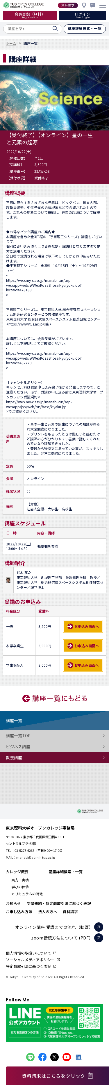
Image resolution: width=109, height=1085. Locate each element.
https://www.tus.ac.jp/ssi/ (28, 324)
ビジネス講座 (29, 746)
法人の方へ (47, 911)
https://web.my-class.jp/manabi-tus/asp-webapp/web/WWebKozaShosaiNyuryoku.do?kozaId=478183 (44, 285)
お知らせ (13, 903)
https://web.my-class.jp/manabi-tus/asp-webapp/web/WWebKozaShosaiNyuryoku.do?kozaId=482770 (44, 358)
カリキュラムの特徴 (27, 893)
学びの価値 (20, 886)
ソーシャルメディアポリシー (30, 959)
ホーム (11, 43)
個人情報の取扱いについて (28, 953)
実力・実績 (20, 879)
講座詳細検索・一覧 (66, 871)
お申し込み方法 (19, 911)
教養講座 (29, 757)
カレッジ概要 (17, 871)
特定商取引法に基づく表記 (28, 966)
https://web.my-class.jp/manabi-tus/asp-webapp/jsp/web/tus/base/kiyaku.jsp (39, 404)
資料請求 (70, 911)
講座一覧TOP (29, 735)
